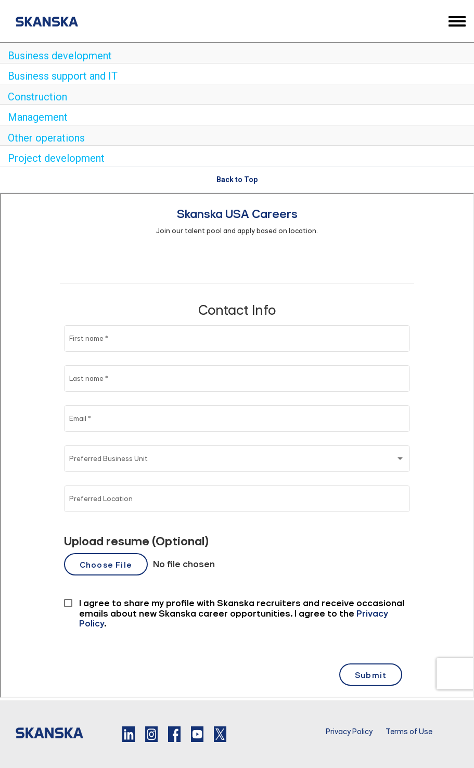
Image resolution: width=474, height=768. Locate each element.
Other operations (46, 138)
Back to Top (237, 179)
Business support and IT (63, 76)
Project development (56, 158)
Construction (37, 97)
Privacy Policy (349, 731)
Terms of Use (409, 731)
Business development (60, 55)
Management (38, 117)
